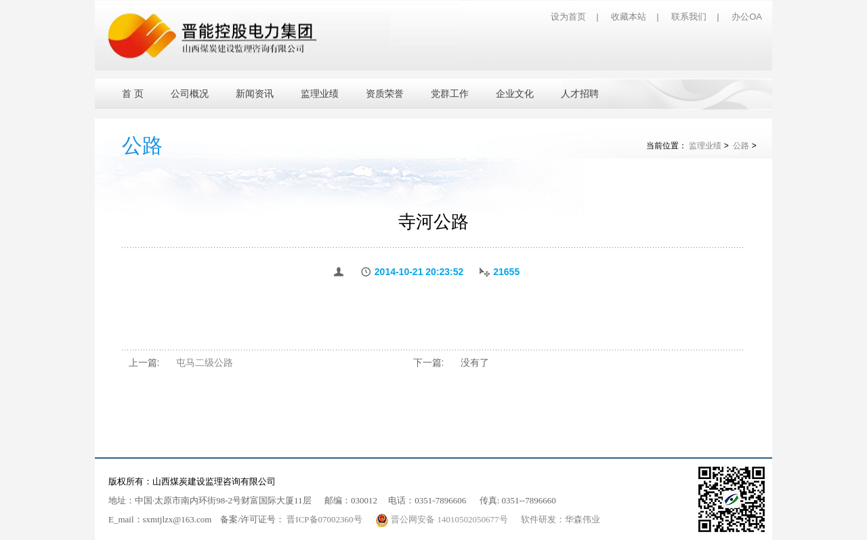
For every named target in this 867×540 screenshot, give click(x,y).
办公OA (747, 17)
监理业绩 (320, 94)
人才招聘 (580, 94)
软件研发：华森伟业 (560, 519)
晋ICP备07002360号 (324, 519)
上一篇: (144, 362)
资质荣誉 (385, 94)
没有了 (475, 362)
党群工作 (450, 94)
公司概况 (190, 94)
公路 (741, 145)
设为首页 (568, 17)
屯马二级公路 (204, 362)
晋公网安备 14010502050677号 (442, 519)
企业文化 (515, 94)
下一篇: (428, 362)
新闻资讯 (255, 94)
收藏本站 (628, 17)
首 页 (133, 94)
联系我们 (688, 17)
